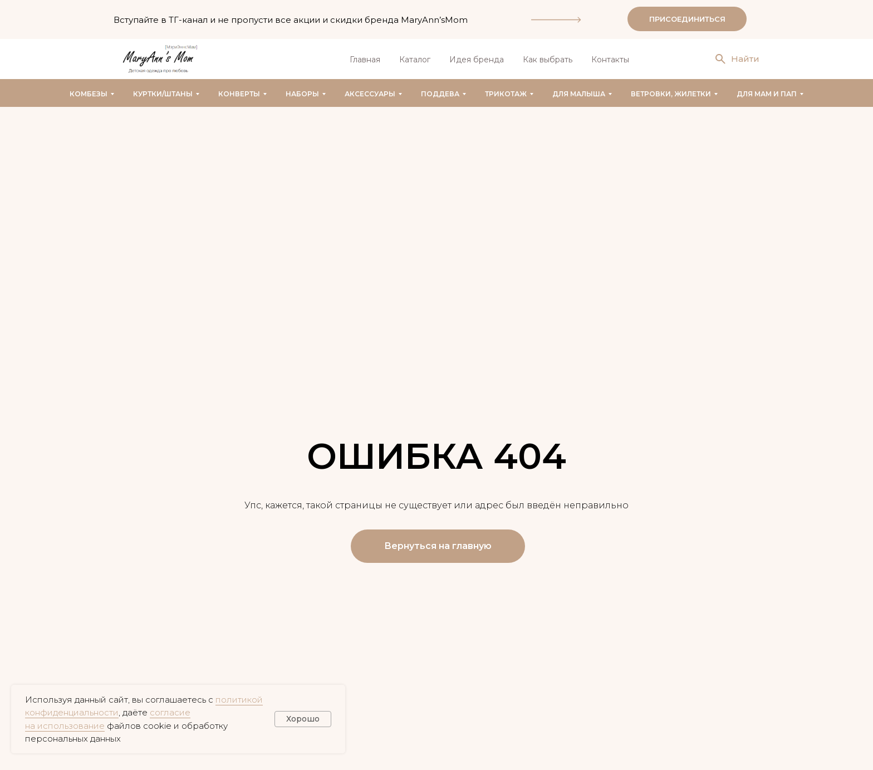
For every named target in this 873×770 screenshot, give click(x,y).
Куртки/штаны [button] (163, 94)
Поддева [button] (440, 94)
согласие (170, 712)
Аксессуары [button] (370, 94)
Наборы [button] (302, 94)
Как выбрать (547, 60)
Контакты (610, 60)
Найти (745, 58)
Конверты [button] (239, 94)
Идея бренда (476, 60)
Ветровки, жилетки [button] (671, 94)
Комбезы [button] (88, 94)
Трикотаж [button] (506, 94)
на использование (65, 725)
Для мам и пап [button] (767, 94)
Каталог (414, 60)
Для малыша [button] (578, 94)
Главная (365, 60)
